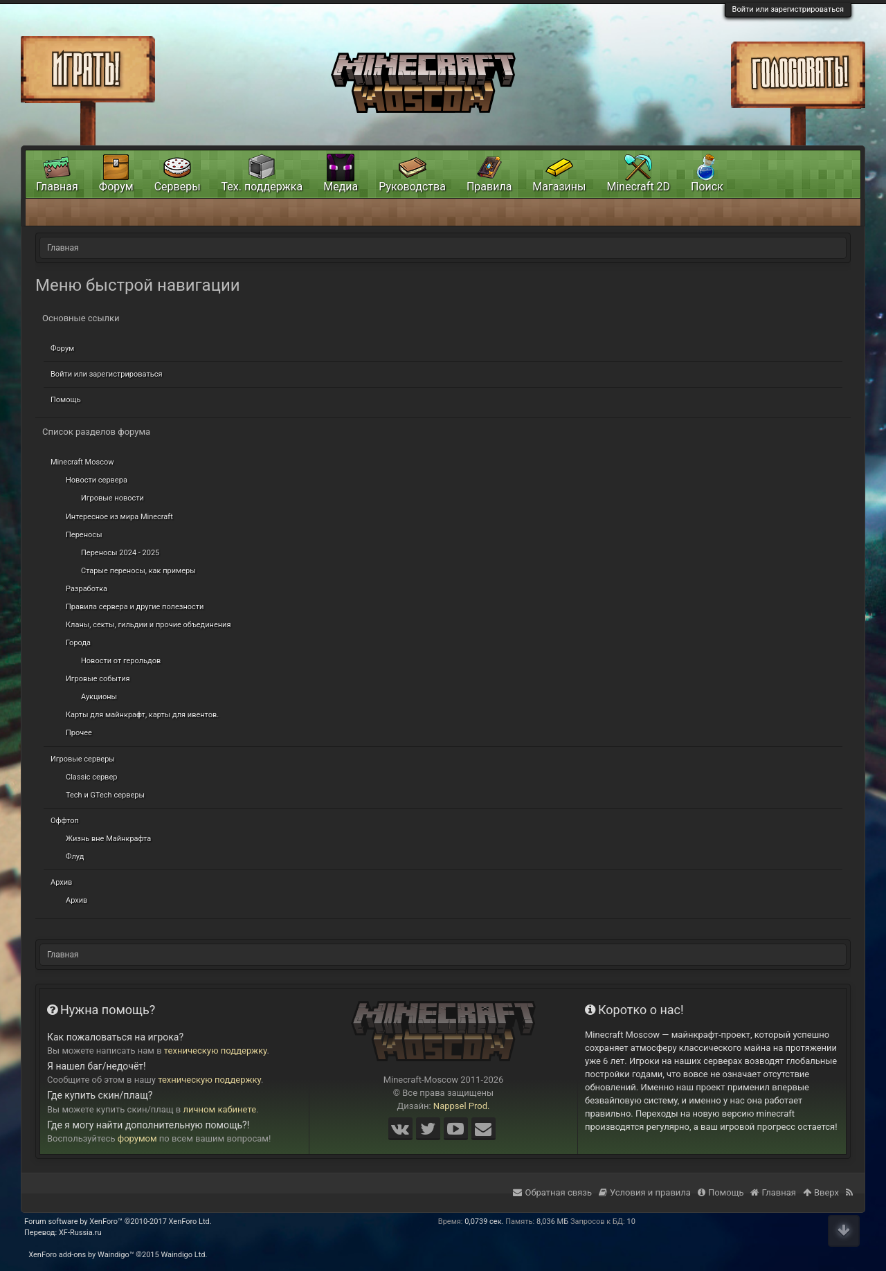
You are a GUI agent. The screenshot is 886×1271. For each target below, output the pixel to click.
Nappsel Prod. (461, 1106)
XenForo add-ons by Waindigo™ (81, 1254)
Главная (57, 186)
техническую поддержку (215, 1050)
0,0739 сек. (483, 1221)
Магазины (559, 186)
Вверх (821, 1192)
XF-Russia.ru (80, 1232)
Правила (489, 186)
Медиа (340, 186)
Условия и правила (645, 1192)
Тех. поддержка (262, 186)
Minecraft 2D (638, 186)
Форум (62, 348)
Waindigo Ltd (183, 1254)
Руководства (412, 186)
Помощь (66, 399)
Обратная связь (552, 1192)
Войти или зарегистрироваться (788, 9)
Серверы (177, 186)
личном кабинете (220, 1109)
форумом (137, 1138)
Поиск (707, 186)
